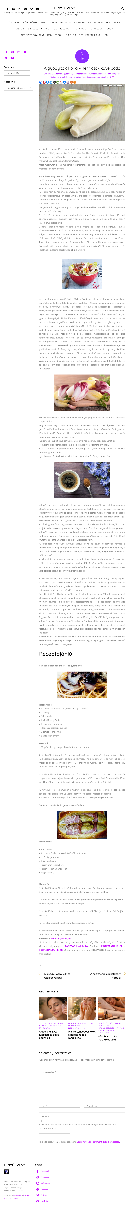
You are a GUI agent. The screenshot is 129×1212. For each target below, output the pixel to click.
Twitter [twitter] (41, 1195)
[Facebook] (40, 82)
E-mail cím (92, 1106)
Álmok (109, 29)
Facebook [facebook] (42, 1171)
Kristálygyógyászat (31, 35)
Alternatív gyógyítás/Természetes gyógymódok (75, 74)
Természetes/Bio (89, 35)
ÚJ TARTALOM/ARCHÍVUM (23, 22)
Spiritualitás (49, 22)
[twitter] (31, 8)
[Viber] (68, 82)
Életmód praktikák (47, 1023)
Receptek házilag (74, 77)
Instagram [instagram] (42, 1183)
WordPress (17, 1196)
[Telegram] (51, 82)
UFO (49, 35)
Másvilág (65, 22)
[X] (54, 82)
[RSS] (71, 82)
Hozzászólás (49, 1072)
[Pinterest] (44, 82)
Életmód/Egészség (53, 1026)
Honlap (45, 1117)
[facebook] (7, 8)
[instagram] (19, 8)
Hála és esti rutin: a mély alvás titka (108, 1038)
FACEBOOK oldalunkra (77, 946)
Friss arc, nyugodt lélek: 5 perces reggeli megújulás (81, 1035)
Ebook (59, 35)
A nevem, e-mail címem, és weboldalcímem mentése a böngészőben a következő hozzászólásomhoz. (77, 1127)
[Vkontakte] (64, 82)
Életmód (71, 35)
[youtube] (37, 8)
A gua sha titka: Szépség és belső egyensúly (49, 1035)
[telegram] (25, 8)
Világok (46, 29)
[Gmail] (61, 82)
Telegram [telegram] (42, 1189)
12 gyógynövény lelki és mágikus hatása (57, 976)
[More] (74, 82)
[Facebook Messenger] (47, 82)
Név (44, 1106)
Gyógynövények (57, 77)
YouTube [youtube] (41, 1201)
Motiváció (80, 29)
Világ (117, 22)
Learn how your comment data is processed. (98, 1142)
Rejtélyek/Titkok (99, 22)
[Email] (57, 82)
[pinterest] (13, 8)
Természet (95, 29)
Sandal (47, 74)
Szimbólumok (62, 29)
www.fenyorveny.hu (61, 938)
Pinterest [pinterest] (42, 1177)
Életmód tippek (113, 74)
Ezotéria (79, 22)
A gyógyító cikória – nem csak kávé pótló (82, 68)
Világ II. (20, 29)
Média (106, 35)
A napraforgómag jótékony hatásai (105, 976)
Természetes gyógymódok (94, 77)
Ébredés (33, 29)
